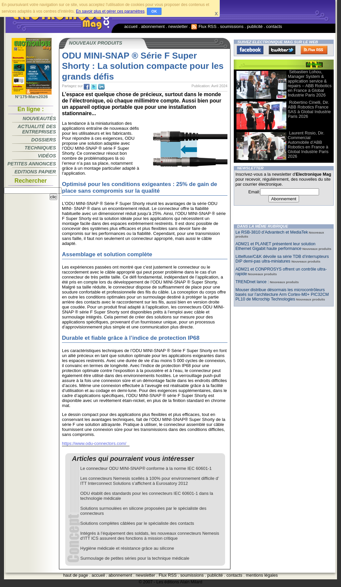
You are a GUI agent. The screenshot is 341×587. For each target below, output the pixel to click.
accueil (131, 26)
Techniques (40, 147)
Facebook (250, 50)
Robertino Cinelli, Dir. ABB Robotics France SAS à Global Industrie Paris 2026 (309, 109)
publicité (255, 26)
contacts (274, 26)
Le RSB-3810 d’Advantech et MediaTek (271, 232)
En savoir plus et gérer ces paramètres (110, 11)
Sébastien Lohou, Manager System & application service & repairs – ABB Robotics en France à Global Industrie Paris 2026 (310, 83)
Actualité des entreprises (37, 129)
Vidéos (47, 155)
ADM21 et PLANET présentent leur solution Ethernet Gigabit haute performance (275, 246)
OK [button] (154, 11)
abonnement (153, 26)
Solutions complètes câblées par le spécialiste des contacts (137, 523)
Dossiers (43, 139)
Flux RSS (203, 26)
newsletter (177, 26)
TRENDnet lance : (252, 282)
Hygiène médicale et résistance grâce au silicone (127, 548)
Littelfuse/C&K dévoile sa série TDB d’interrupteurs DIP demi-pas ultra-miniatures (282, 259)
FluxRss (314, 50)
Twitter (282, 50)
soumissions (231, 26)
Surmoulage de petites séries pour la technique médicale (134, 558)
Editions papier (35, 171)
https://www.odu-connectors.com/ (94, 443)
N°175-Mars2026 (32, 95)
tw (94, 87)
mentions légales (262, 575)
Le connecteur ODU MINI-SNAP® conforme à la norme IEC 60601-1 (146, 468)
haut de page (75, 575)
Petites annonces (31, 163)
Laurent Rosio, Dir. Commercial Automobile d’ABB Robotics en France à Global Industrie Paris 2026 (308, 144)
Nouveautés (39, 118)
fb (86, 87)
